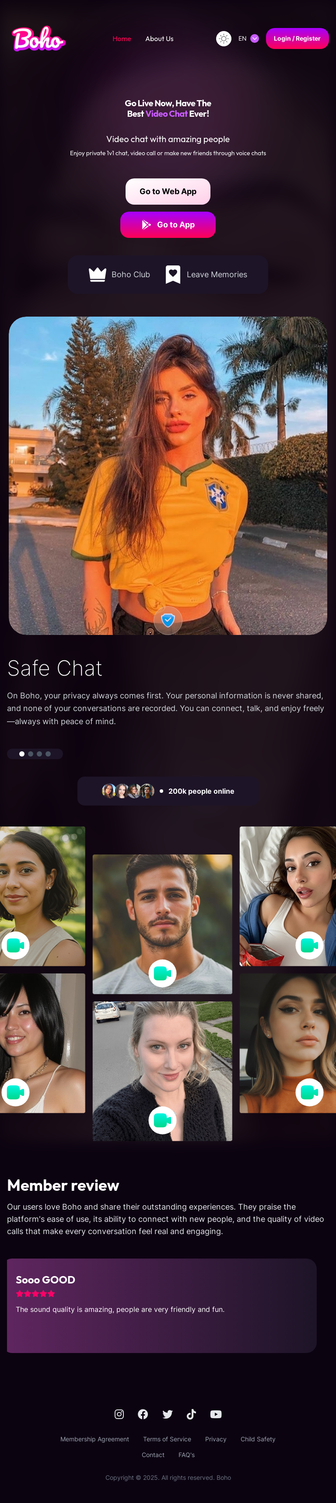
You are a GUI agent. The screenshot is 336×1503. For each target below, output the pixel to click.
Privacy (216, 1439)
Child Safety (258, 1439)
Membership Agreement (94, 1439)
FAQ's (186, 1454)
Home (121, 38)
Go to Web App (168, 191)
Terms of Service (167, 1439)
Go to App (168, 225)
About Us (159, 38)
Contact (153, 1454)
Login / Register (297, 38)
